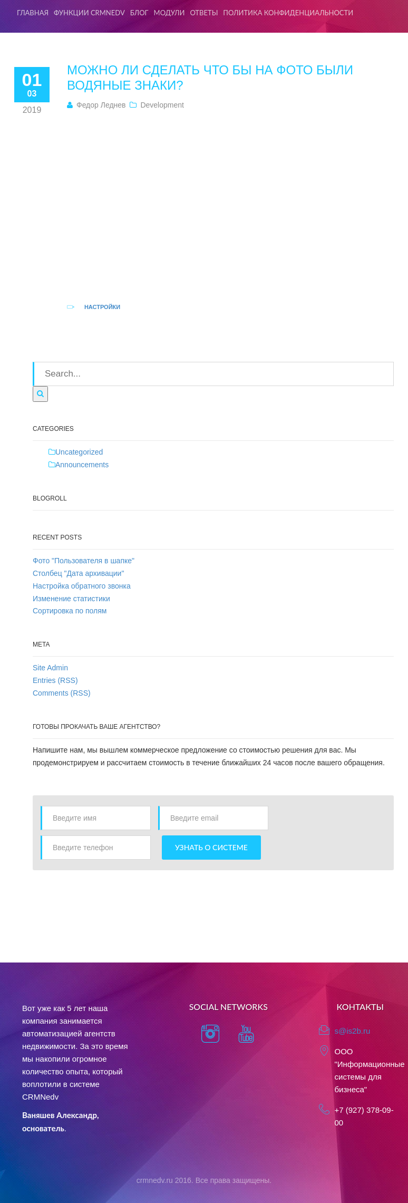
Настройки (102, 307)
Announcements (82, 464)
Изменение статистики (71, 598)
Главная (32, 12)
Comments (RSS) (62, 693)
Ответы (204, 12)
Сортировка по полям (69, 611)
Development (162, 105)
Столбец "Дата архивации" (78, 573)
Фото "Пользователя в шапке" (83, 560)
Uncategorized (79, 452)
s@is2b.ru (353, 1030)
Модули (169, 12)
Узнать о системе (211, 847)
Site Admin (50, 667)
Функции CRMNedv (89, 12)
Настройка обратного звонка (82, 586)
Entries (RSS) (55, 680)
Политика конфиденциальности (288, 12)
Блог (139, 12)
